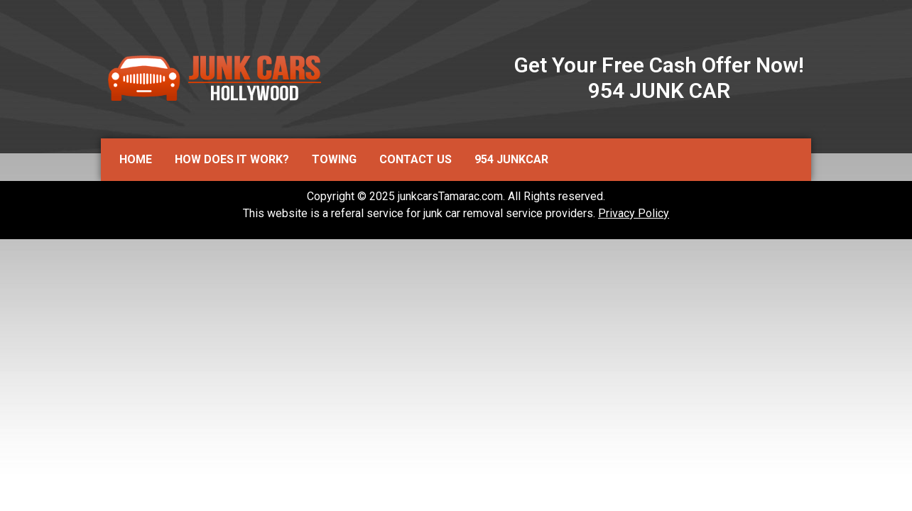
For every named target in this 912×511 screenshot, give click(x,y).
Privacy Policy (633, 213)
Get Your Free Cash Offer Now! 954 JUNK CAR (659, 78)
